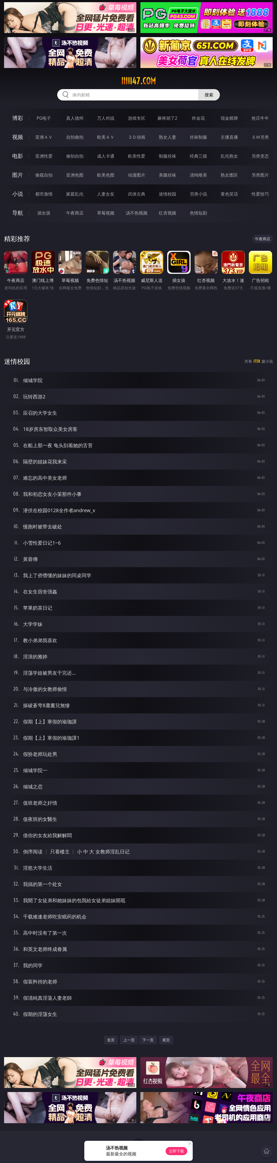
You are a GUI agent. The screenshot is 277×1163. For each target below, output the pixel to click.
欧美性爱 (136, 156)
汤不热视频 (136, 213)
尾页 (166, 1039)
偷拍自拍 (74, 156)
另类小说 (198, 194)
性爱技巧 (260, 194)
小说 (17, 193)
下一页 (148, 1039)
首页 (111, 1039)
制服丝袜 (167, 156)
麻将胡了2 (167, 118)
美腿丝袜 (167, 175)
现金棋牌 (229, 118)
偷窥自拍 (44, 175)
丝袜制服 (198, 137)
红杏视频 (167, 213)
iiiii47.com (138, 81)
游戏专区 (136, 118)
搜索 (209, 95)
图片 (17, 174)
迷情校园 (167, 194)
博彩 (17, 118)
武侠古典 (136, 194)
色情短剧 (198, 213)
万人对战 (105, 118)
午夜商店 (74, 213)
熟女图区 (229, 175)
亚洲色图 (74, 175)
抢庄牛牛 (260, 118)
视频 (17, 137)
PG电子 (44, 118)
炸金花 (198, 118)
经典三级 (198, 156)
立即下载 (176, 1151)
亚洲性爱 (44, 156)
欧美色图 (105, 175)
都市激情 (44, 194)
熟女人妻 (167, 137)
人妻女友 (105, 194)
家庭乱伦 (74, 194)
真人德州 (74, 118)
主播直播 (229, 137)
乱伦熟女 (229, 156)
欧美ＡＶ (105, 137)
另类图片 (260, 175)
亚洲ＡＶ (44, 137)
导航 (17, 212)
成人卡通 (105, 156)
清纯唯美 (198, 175)
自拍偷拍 (74, 137)
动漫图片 (136, 175)
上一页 (129, 1039)
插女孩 (43, 213)
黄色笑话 (229, 194)
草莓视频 (105, 213)
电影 (17, 156)
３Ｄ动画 (136, 137)
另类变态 (260, 156)
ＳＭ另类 (260, 137)
